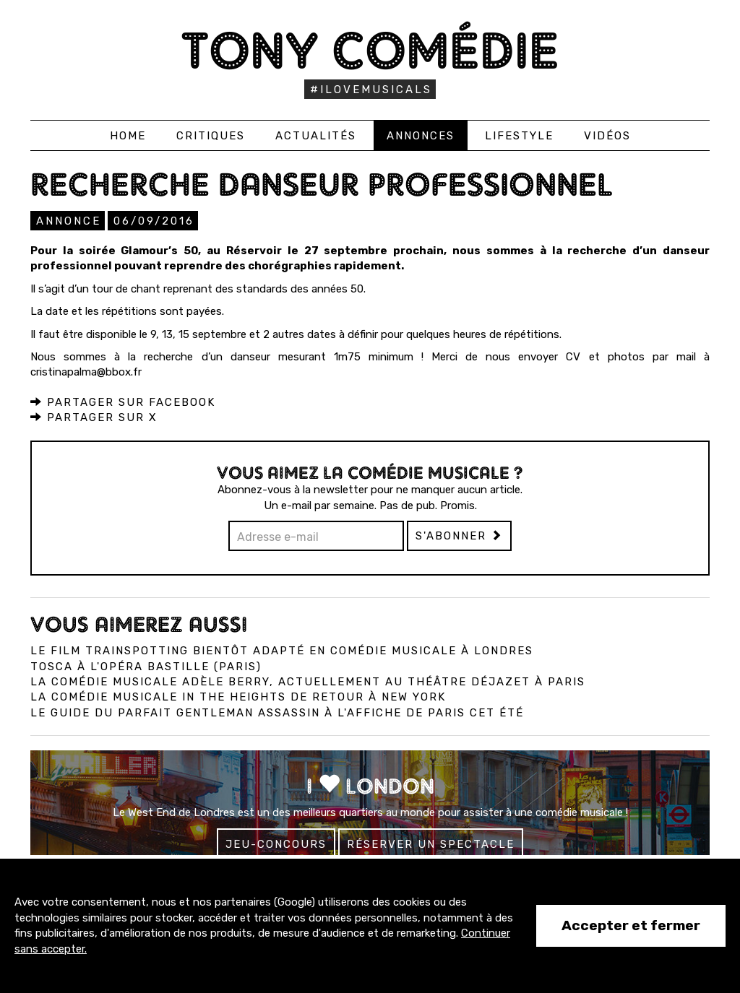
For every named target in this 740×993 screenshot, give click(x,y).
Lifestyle (519, 135)
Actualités (315, 135)
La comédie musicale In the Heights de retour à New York (238, 696)
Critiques (210, 135)
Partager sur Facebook (122, 402)
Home (128, 135)
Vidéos (607, 135)
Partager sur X (94, 417)
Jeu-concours (276, 844)
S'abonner (459, 535)
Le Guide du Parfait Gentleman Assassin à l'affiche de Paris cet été (277, 712)
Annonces (421, 135)
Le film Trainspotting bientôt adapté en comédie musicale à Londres (281, 650)
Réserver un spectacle (431, 844)
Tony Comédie (370, 50)
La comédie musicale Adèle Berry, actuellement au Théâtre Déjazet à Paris (307, 681)
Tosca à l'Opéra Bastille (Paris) (146, 666)
